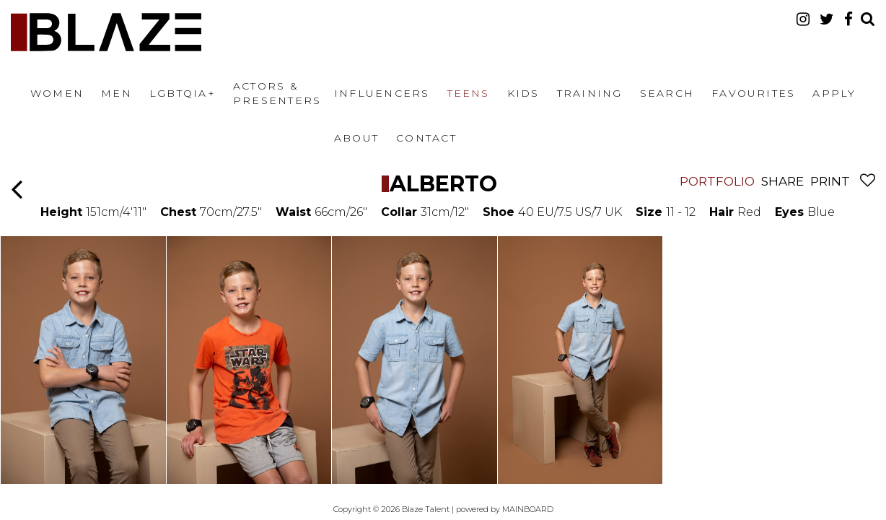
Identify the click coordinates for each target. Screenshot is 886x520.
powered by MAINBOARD (504, 509)
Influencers (382, 93)
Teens (468, 93)
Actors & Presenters (277, 93)
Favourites (753, 93)
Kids (523, 93)
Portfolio (717, 181)
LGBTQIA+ (182, 93)
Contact (426, 137)
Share (782, 181)
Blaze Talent (106, 32)
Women (57, 93)
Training (590, 93)
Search (667, 93)
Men (116, 93)
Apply (834, 93)
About (356, 137)
